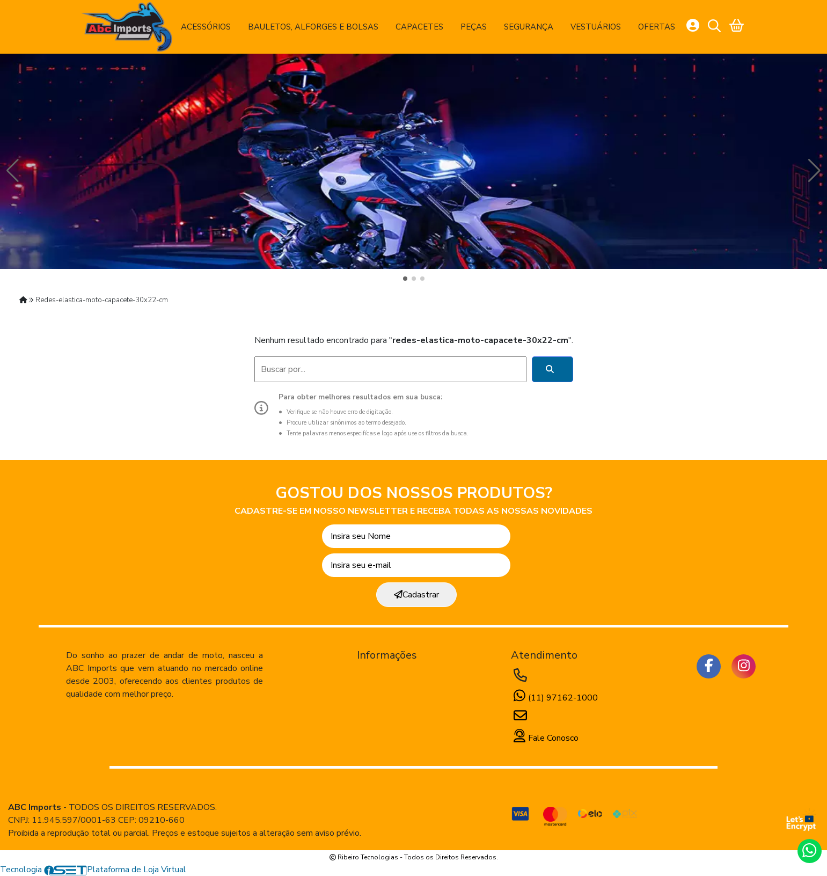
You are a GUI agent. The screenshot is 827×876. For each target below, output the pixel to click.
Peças (473, 26)
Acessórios (206, 26)
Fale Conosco (545, 738)
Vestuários (595, 26)
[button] (405, 278)
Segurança (528, 26)
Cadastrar (416, 595)
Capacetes (419, 26)
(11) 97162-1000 (554, 698)
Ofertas (656, 26)
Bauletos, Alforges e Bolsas (313, 26)
